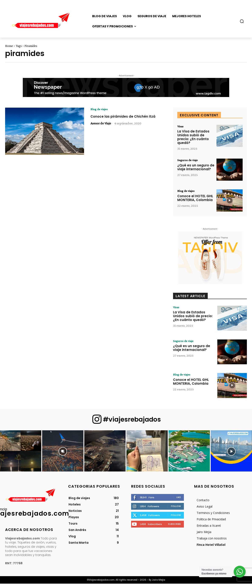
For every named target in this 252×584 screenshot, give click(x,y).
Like (178, 497)
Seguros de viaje (188, 160)
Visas (180, 126)
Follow (176, 506)
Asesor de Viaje (100, 128)
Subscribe (174, 524)
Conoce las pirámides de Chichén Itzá (123, 119)
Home (9, 46)
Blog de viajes (99, 109)
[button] (242, 21)
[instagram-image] (20, 451)
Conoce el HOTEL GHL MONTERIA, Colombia (195, 198)
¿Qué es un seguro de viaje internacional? (195, 168)
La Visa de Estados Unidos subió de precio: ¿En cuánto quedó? (193, 137)
